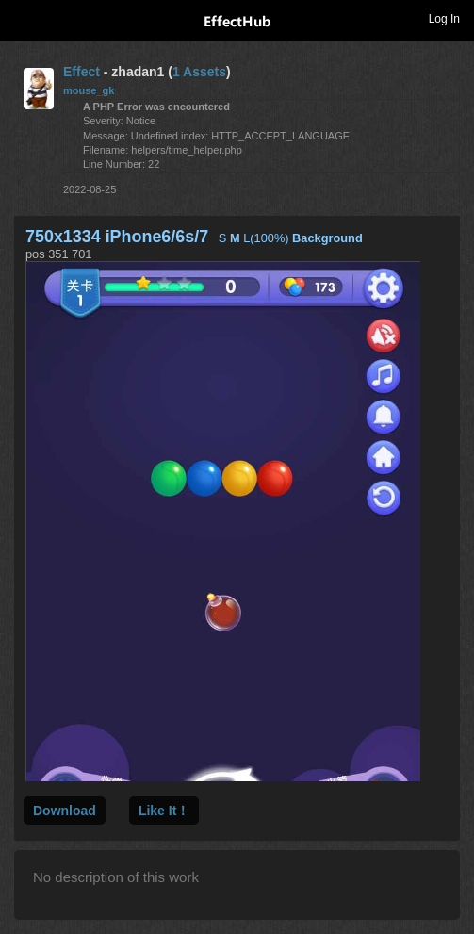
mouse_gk (88, 90)
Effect (81, 71)
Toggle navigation (22, 18)
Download (64, 810)
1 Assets (199, 71)
